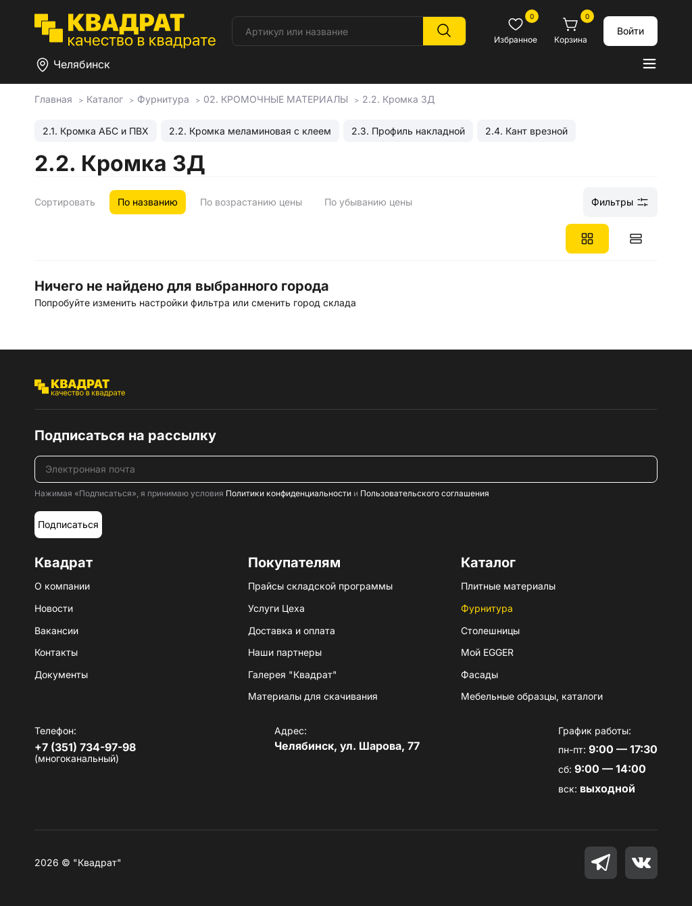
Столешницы (490, 630)
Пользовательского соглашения (424, 493)
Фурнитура (487, 608)
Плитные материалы (508, 586)
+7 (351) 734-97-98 (85, 747)
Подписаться (68, 524)
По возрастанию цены (251, 202)
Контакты (56, 652)
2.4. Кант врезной (526, 131)
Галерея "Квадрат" (292, 674)
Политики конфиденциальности (288, 493)
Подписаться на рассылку (125, 435)
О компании (62, 586)
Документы (61, 674)
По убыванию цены (368, 202)
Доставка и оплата (291, 630)
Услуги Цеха (276, 608)
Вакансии (56, 630)
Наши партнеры (285, 652)
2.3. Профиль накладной (408, 131)
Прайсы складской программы (320, 586)
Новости (53, 608)
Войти (630, 31)
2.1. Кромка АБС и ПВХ (96, 131)
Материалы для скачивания (313, 696)
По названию (148, 202)
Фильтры (620, 202)
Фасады (479, 674)
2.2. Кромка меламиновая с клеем (250, 131)
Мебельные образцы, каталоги (532, 696)
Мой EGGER (487, 652)
